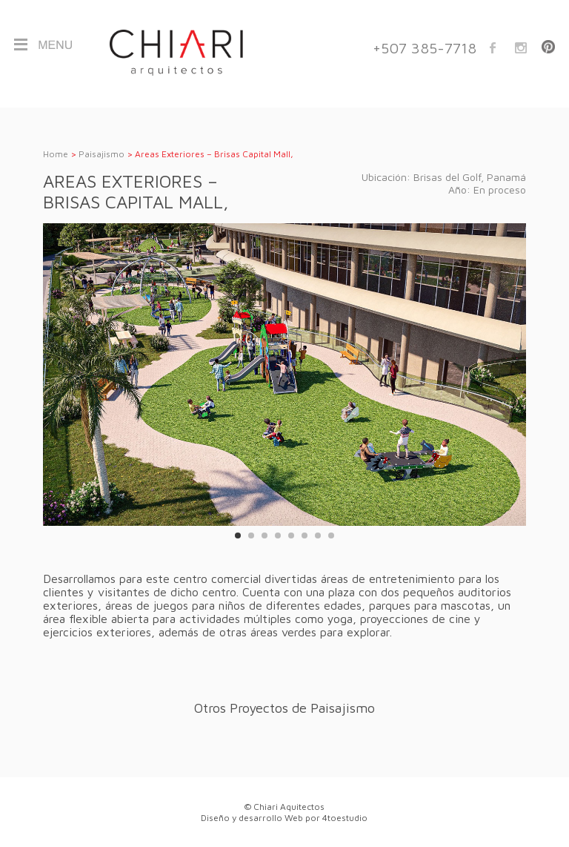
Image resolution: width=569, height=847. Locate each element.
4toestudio (344, 817)
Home (55, 153)
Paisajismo (101, 153)
